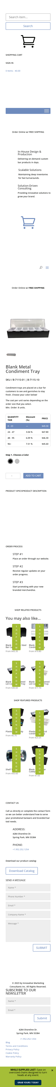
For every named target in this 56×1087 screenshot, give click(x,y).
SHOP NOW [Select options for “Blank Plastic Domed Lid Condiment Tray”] (40, 674)
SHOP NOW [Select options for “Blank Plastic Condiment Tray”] (40, 637)
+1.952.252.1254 (21, 849)
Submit (42, 1018)
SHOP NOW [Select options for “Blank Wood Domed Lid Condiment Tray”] (16, 674)
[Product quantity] (13, 476)
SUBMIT (41, 948)
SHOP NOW (16, 721)
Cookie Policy (12, 1053)
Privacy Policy (12, 1049)
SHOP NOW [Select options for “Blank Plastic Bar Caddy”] (40, 761)
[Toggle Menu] (46, 110)
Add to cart (33, 475)
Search (28, 26)
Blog (8, 1042)
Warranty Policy (13, 1056)
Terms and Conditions (17, 1046)
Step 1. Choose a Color (17, 454)
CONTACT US (28, 530)
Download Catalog (21, 871)
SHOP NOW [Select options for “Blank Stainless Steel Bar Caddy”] (16, 637)
